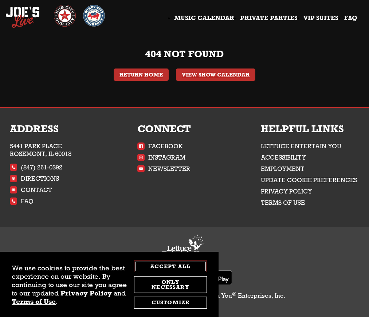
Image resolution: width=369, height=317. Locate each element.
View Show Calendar (216, 74)
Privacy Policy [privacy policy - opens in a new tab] (86, 293)
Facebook (159, 146)
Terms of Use (283, 203)
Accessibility (283, 157)
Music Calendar (204, 18)
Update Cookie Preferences (309, 180)
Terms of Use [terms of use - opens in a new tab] (34, 301)
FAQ (350, 18)
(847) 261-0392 (36, 167)
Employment (283, 169)
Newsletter (163, 169)
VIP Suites (320, 18)
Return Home (141, 74)
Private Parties (269, 18)
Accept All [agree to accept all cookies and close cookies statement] (170, 266)
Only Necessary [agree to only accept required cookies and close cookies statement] (170, 284)
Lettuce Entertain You (301, 146)
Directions (34, 179)
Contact (31, 190)
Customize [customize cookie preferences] (170, 303)
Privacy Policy (286, 191)
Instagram (161, 157)
